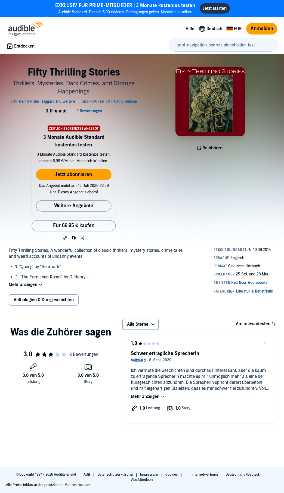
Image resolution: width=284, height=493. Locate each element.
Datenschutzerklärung (115, 474)
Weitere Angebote (73, 206)
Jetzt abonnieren (73, 174)
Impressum (149, 474)
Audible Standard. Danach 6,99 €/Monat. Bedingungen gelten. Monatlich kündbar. (125, 8)
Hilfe (190, 29)
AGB (87, 474)
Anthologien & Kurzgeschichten (44, 300)
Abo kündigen (142, 480)
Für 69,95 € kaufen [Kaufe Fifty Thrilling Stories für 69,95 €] (73, 225)
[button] (65, 238)
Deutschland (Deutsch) (244, 474)
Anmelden (262, 29)
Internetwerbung (205, 474)
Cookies (171, 474)
